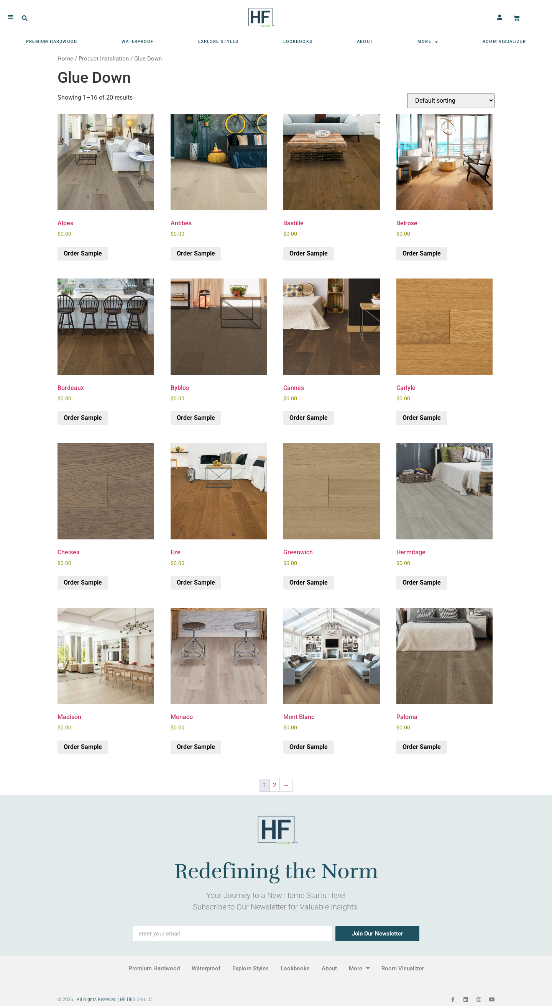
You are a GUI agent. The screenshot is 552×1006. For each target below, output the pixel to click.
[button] (25, 16)
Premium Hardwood (51, 39)
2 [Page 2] (274, 785)
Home (65, 58)
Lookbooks (297, 39)
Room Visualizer (504, 39)
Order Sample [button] (83, 253)
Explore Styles (218, 39)
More (427, 40)
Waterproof (137, 39)
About (365, 39)
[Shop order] (451, 100)
